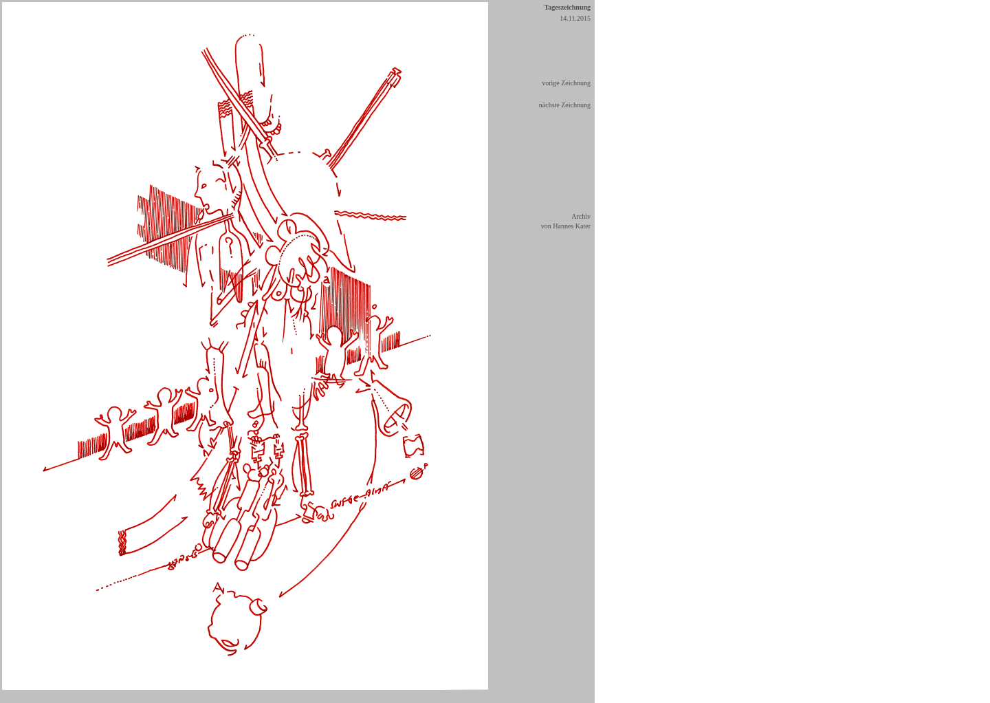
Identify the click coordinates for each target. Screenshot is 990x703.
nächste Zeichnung (565, 105)
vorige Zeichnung (566, 83)
